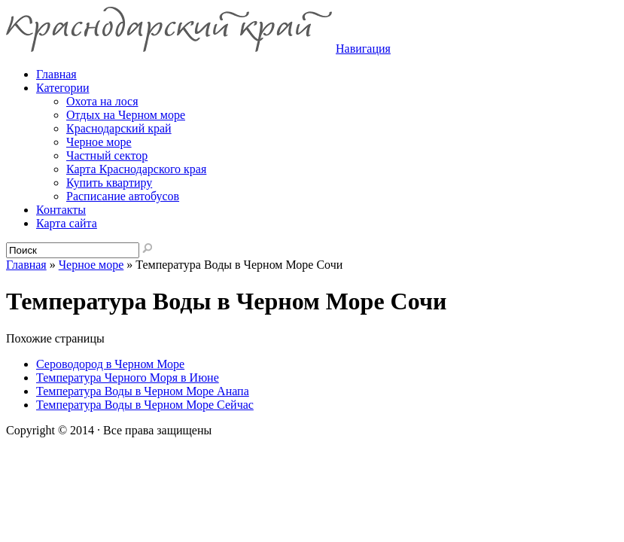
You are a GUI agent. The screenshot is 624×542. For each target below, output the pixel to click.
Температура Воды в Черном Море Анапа (142, 391)
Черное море (99, 142)
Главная (26, 264)
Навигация (363, 48)
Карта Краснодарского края (136, 169)
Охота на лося (102, 101)
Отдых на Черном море (125, 114)
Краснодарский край (119, 128)
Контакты (61, 209)
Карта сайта (66, 223)
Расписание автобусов (122, 196)
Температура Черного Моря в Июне (127, 377)
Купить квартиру (109, 182)
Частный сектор (107, 155)
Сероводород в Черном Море (110, 364)
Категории (63, 87)
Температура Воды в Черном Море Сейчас (145, 404)
